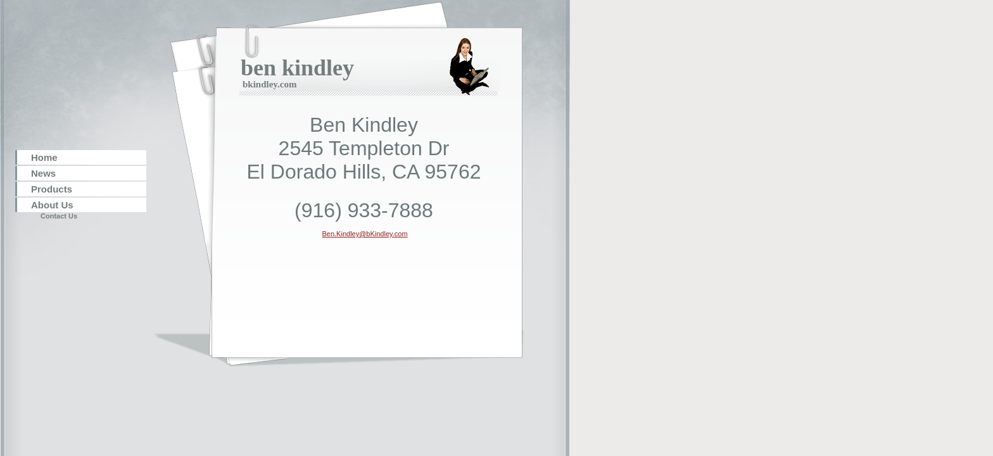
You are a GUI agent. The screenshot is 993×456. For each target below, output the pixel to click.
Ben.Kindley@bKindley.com (364, 234)
